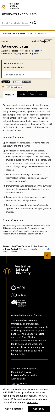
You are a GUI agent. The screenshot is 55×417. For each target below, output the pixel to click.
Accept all (38, 408)
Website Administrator (28, 249)
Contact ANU (18, 368)
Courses (32, 33)
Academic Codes (14, 75)
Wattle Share (26, 81)
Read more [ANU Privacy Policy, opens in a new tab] (32, 402)
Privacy (27, 372)
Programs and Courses (19, 14)
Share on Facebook (16, 81)
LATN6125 (42, 33)
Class (41, 94)
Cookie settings (14, 408)
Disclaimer (17, 372)
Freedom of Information (24, 375)
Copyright (31, 368)
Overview (9, 95)
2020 (48, 41)
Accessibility (18, 378)
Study (22, 94)
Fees (32, 94)
